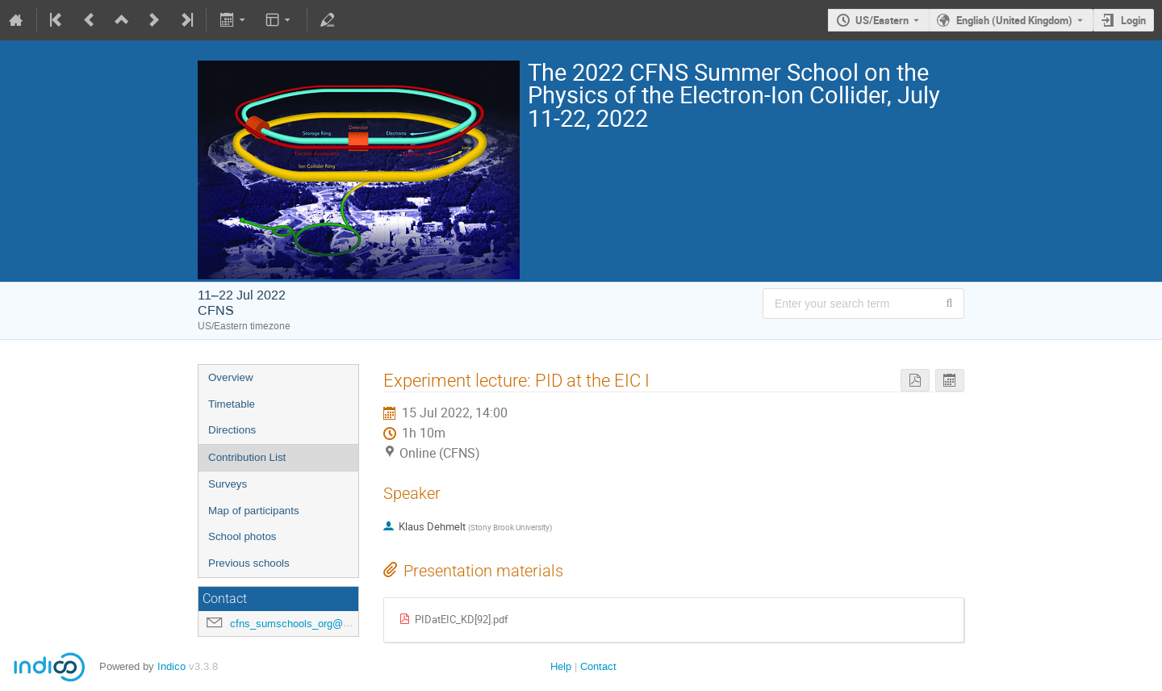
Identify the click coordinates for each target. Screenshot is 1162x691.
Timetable (231, 404)
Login (1133, 20)
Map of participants (253, 511)
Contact (598, 666)
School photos (242, 536)
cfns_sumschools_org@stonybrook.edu (322, 623)
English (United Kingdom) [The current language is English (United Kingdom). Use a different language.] (1014, 20)
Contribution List (247, 457)
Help (560, 666)
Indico (171, 666)
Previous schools (249, 563)
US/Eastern (882, 20)
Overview (230, 377)
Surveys (227, 484)
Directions (232, 430)
